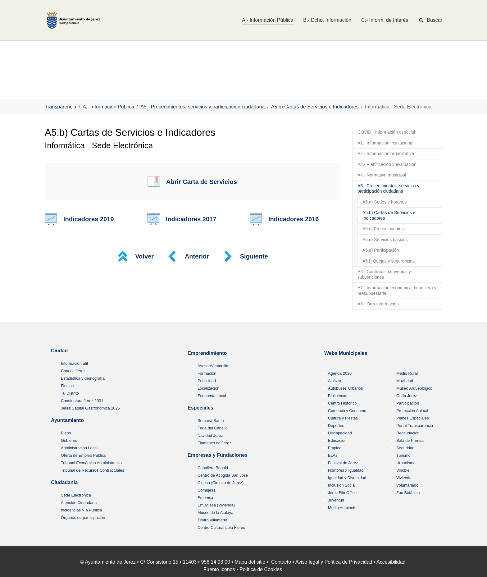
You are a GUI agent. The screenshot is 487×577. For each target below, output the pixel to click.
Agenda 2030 (340, 373)
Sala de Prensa (410, 440)
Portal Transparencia (414, 425)
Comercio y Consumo (347, 410)
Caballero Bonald (213, 467)
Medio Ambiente (342, 507)
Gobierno (69, 440)
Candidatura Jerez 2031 (82, 400)
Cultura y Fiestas (343, 418)
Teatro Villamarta (212, 520)
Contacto (281, 562)
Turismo (403, 455)
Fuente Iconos (219, 569)
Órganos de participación (83, 517)
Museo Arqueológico (414, 388)
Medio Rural (407, 373)
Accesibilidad (390, 562)
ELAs (333, 455)
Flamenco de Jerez (214, 443)
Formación (207, 373)
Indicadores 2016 (293, 219)
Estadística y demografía (83, 378)
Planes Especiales (412, 418)
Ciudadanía (64, 482)
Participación (407, 403)
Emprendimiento (207, 353)
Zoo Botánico (408, 492)
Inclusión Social (342, 485)
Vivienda (404, 477)
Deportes (336, 425)
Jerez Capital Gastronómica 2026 (90, 408)
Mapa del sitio (249, 562)
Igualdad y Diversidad (347, 477)
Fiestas (67, 385)
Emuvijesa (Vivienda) (216, 505)
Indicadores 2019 (88, 219)
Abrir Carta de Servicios (201, 181)
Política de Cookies (260, 569)
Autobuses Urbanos (345, 388)
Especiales (200, 407)
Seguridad (405, 448)
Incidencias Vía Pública (81, 510)
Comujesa (207, 490)
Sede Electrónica (76, 495)
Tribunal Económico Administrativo (91, 462)
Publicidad (207, 380)
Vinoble (402, 470)
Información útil (74, 363)
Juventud (336, 500)
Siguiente (254, 256)
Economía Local (212, 395)
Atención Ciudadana (79, 502)
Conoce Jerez (73, 371)
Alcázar (334, 380)
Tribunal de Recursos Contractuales (92, 470)
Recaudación (408, 433)
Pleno (66, 433)
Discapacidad (340, 433)
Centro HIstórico (342, 403)
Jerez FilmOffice (342, 492)
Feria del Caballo (213, 428)
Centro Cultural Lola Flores (221, 527)
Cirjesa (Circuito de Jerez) (221, 482)
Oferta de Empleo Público (83, 455)
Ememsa (205, 497)
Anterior (197, 256)
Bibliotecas (337, 395)
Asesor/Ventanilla (213, 366)
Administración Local (79, 448)
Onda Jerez (406, 395)
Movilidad (404, 380)
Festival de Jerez (343, 462)
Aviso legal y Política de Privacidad (333, 562)
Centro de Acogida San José (223, 475)
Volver (144, 256)
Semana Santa (211, 420)
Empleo (334, 448)
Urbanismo (406, 462)
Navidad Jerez (210, 435)
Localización (208, 388)
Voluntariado (407, 485)
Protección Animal (412, 410)
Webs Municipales (345, 353)
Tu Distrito (70, 393)
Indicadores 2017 (191, 219)
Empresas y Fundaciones (218, 455)
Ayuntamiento (67, 420)
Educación (337, 440)
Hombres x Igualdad (346, 470)
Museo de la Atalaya (215, 512)
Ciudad (59, 350)
